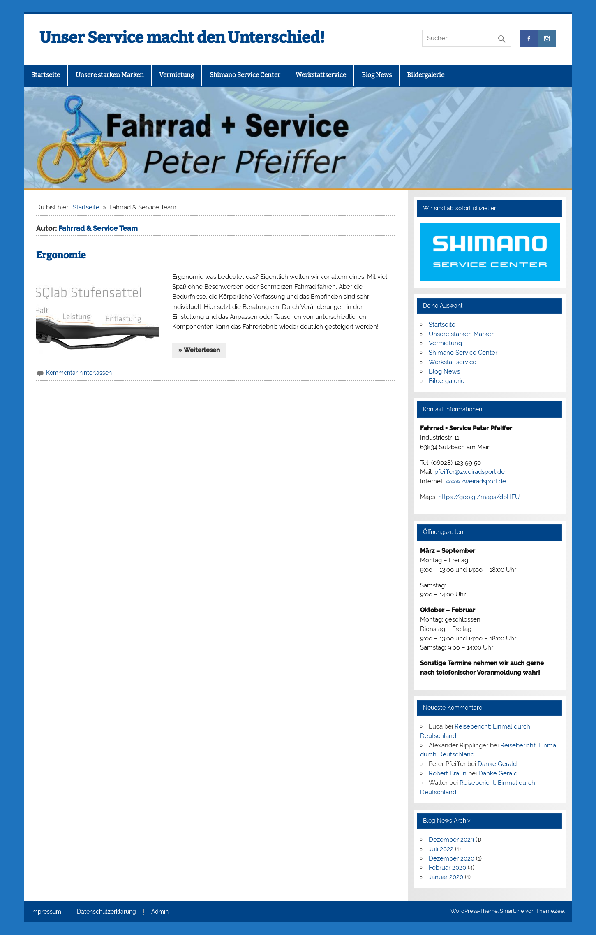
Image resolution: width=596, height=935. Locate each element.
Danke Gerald (497, 764)
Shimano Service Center (245, 75)
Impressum (46, 912)
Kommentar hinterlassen (79, 372)
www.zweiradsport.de (476, 481)
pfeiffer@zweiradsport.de (469, 472)
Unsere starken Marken (110, 75)
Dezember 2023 (451, 839)
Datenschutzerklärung (106, 912)
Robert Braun (448, 773)
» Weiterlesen (199, 350)
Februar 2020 (447, 867)
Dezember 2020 (451, 858)
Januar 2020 (446, 877)
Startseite (45, 75)
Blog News (377, 75)
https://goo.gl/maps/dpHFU (479, 497)
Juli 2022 (441, 849)
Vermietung (176, 75)
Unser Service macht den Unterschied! (182, 37)
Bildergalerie (425, 75)
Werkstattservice (321, 75)
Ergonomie (61, 255)
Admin (160, 912)
